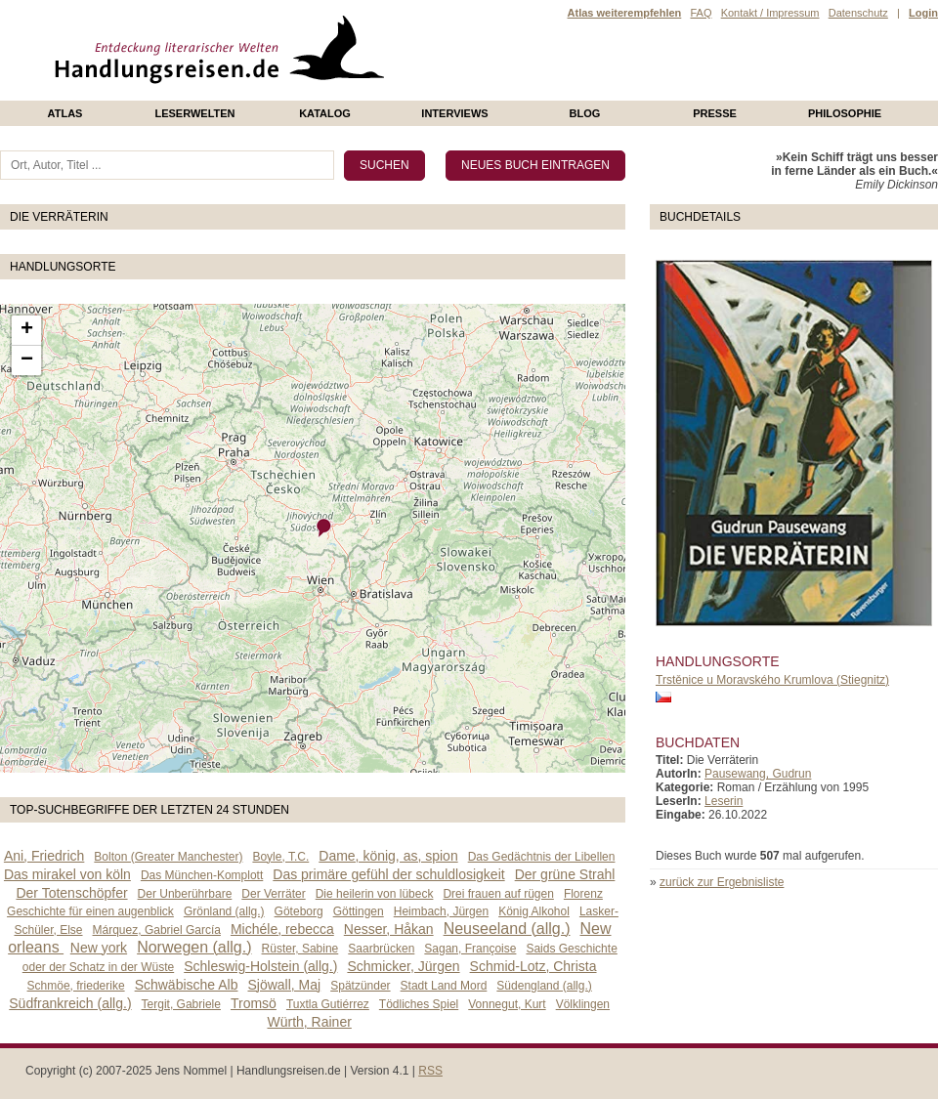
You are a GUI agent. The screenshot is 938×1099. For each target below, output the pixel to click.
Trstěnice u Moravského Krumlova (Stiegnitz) (772, 680)
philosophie (844, 113)
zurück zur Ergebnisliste (722, 882)
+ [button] (27, 330)
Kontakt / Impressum (770, 13)
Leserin (723, 801)
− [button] (27, 360)
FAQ (700, 13)
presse (715, 113)
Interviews (454, 113)
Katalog (325, 113)
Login (923, 13)
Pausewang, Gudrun (757, 774)
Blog (585, 113)
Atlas (65, 113)
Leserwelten (194, 113)
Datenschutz (858, 13)
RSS (430, 1071)
